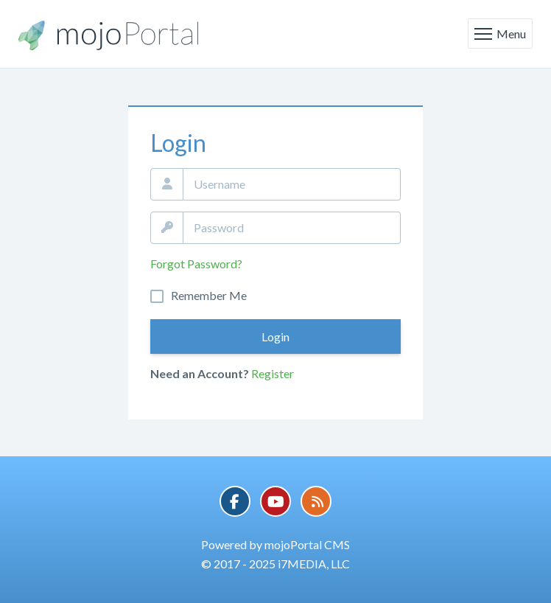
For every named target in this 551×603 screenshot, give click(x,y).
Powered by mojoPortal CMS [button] (275, 544)
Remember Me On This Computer (209, 295)
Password (166, 228)
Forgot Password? (196, 264)
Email (166, 184)
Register (272, 373)
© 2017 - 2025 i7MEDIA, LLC (275, 564)
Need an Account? (199, 373)
